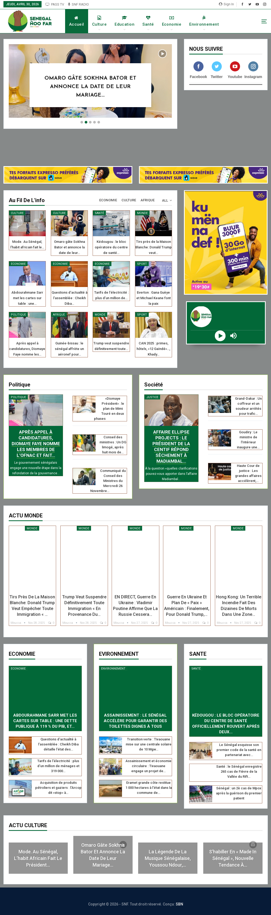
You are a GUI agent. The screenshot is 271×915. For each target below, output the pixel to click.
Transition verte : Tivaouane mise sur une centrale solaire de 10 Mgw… (148, 744)
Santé (153, 21)
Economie (177, 21)
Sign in (226, 4)
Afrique (59, 314)
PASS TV (55, 4)
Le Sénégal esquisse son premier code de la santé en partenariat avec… (238, 750)
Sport (142, 264)
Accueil (81, 21)
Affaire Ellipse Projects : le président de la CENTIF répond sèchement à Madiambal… (171, 446)
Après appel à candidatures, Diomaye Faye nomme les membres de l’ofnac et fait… (36, 443)
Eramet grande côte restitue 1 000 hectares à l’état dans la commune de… (148, 788)
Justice (152, 397)
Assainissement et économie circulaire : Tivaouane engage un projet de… (148, 766)
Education (130, 21)
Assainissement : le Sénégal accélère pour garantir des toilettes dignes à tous (135, 721)
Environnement (209, 21)
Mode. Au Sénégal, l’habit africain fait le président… (38, 858)
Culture (104, 21)
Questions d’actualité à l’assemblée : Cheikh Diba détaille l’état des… (58, 744)
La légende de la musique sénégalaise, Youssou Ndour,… (168, 858)
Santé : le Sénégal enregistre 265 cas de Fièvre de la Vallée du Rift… (239, 771)
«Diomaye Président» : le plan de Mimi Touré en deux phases (109, 409)
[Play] (220, 338)
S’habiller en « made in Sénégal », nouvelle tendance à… (232, 858)
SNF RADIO (78, 4)
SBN (179, 904)
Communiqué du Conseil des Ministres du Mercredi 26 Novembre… (108, 481)
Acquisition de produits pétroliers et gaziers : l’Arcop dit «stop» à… (58, 788)
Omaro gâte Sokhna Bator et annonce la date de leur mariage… (90, 87)
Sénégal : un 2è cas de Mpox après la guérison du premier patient (239, 793)
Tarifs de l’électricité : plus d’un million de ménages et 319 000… (58, 766)
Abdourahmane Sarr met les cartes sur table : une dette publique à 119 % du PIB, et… (45, 721)
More (237, 21)
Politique (18, 314)
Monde (142, 213)
